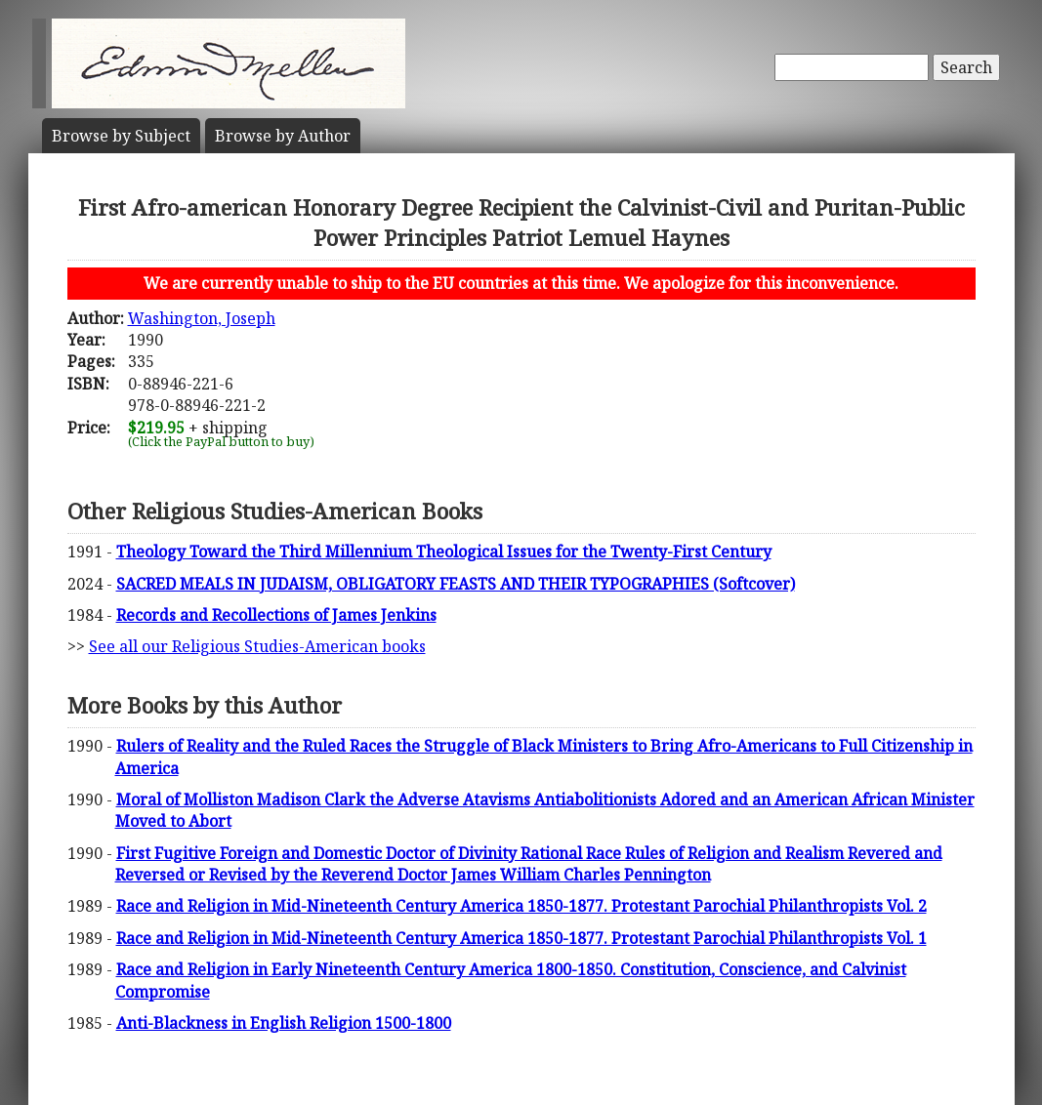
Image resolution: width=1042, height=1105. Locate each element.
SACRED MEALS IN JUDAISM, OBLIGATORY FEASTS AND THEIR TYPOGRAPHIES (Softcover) (455, 583)
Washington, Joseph (201, 318)
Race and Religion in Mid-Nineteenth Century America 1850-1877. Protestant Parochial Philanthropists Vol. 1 (521, 938)
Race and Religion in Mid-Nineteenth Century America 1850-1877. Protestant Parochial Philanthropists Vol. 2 (521, 906)
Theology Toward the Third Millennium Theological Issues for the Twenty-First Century (443, 551)
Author (283, 135)
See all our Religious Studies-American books (257, 646)
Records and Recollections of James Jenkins (276, 615)
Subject (121, 135)
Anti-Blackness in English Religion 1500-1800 (283, 1023)
